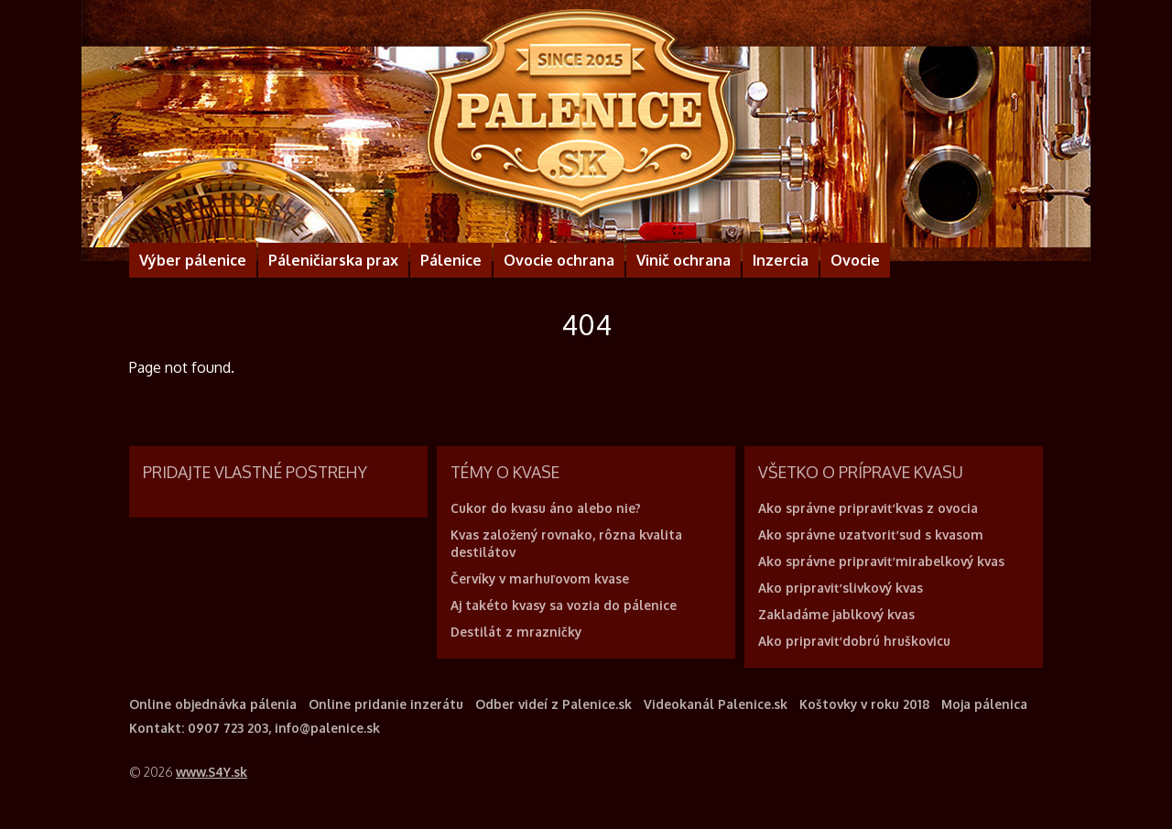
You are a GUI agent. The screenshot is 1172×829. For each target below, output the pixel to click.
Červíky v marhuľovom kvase (539, 578)
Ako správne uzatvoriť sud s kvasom (870, 534)
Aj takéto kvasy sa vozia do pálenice (563, 605)
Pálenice (451, 260)
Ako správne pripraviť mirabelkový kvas (881, 561)
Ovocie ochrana (559, 260)
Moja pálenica (984, 704)
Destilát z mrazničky (515, 631)
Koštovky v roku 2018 (864, 704)
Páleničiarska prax (333, 260)
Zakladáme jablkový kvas (836, 614)
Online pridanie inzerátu (386, 704)
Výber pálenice (192, 260)
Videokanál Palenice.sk (715, 704)
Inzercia (780, 260)
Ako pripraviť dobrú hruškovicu (854, 641)
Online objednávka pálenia (213, 704)
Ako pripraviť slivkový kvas (840, 587)
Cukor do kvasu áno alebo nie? (545, 508)
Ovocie (855, 260)
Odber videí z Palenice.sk (553, 704)
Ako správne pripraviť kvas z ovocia (868, 508)
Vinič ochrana (683, 260)
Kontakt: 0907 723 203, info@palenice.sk (254, 728)
